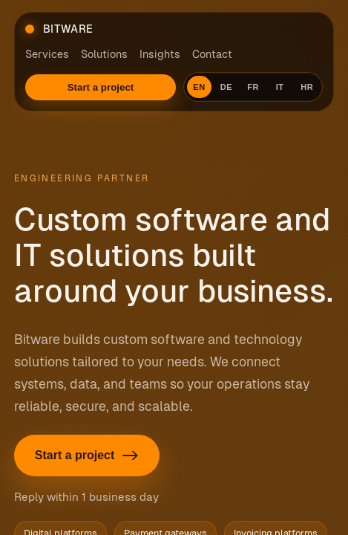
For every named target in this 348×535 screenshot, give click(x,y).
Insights (159, 54)
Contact (212, 54)
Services (47, 54)
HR (307, 86)
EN (199, 86)
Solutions (104, 54)
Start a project (101, 87)
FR (253, 86)
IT (280, 86)
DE (226, 86)
